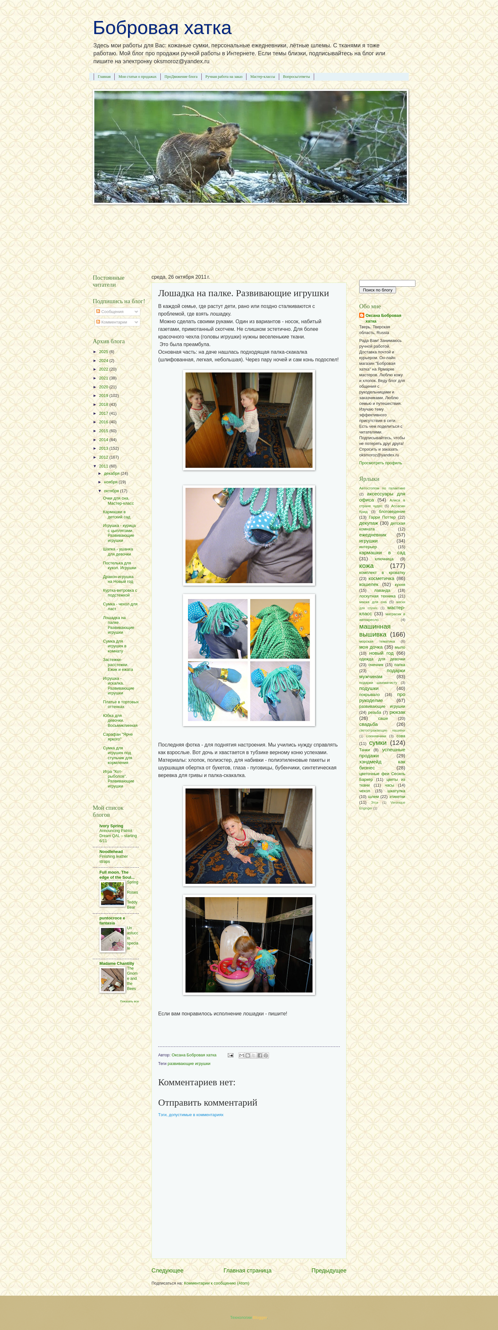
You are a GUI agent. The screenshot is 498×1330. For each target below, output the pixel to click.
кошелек (368, 584)
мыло (400, 647)
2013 (104, 448)
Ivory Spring (111, 825)
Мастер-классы (262, 76)
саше (383, 718)
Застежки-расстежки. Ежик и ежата (118, 664)
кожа (366, 565)
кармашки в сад (382, 552)
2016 (104, 421)
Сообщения (109, 311)
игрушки (368, 540)
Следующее (167, 1270)
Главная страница (248, 1270)
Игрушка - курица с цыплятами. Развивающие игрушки (119, 532)
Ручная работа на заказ (224, 76)
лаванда (382, 590)
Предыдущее (329, 1270)
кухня (400, 584)
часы (389, 785)
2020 (104, 387)
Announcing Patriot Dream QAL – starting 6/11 (118, 836)
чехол (364, 790)
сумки (378, 742)
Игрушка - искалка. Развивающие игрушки (118, 685)
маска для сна (373, 602)
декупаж (368, 523)
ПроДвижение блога (181, 76)
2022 (104, 369)
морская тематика (377, 641)
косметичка (381, 578)
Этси (374, 802)
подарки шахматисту (378, 683)
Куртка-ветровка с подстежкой (120, 592)
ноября (111, 482)
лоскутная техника (377, 596)
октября (112, 490)
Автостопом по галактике (382, 488)
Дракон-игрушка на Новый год (118, 579)
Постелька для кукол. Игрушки (119, 565)
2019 (104, 395)
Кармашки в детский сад (116, 514)
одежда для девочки (382, 659)
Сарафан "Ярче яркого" (118, 736)
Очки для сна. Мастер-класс (118, 500)
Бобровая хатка (162, 27)
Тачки (364, 749)
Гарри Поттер (382, 517)
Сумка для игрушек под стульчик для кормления (117, 755)
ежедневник (372, 534)
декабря (112, 473)
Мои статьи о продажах (137, 76)
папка (399, 664)
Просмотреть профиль (380, 462)
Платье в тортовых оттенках (121, 704)
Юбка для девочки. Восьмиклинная (120, 720)
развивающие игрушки (189, 1063)
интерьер (368, 546)
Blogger (260, 1317)
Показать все (129, 1001)
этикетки (397, 796)
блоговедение (392, 511)
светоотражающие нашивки (382, 730)
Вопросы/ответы (296, 76)
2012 (104, 457)
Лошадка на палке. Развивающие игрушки (118, 625)
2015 (104, 430)
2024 (104, 360)
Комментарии (111, 322)
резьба (374, 712)
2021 (104, 378)
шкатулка (396, 790)
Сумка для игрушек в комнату (114, 646)
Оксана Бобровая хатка (383, 318)
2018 (104, 404)
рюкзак (397, 712)
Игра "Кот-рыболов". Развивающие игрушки (118, 778)
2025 (104, 351)
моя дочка (371, 647)
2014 (104, 439)
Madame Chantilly (116, 963)
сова (400, 735)
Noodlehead (111, 851)
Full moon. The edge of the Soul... (117, 875)
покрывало (369, 694)
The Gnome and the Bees (132, 978)
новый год (381, 653)
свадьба (368, 724)
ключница (384, 558)
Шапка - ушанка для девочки (118, 551)
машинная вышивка (375, 630)
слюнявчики (376, 736)
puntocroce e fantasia (112, 920)
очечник (375, 664)
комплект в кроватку (382, 572)
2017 (104, 413)
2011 (104, 466)
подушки (369, 688)
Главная (104, 76)
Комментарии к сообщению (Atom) (216, 1283)
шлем (373, 796)
